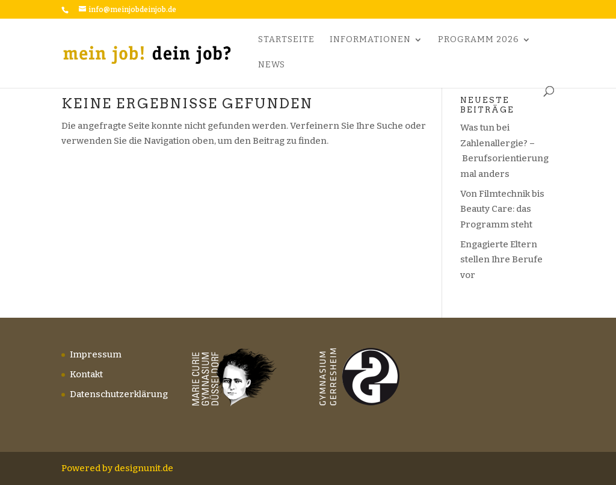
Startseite (286, 40)
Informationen (370, 40)
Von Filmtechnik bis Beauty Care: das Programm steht (502, 209)
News (271, 65)
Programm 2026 (478, 40)
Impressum (96, 354)
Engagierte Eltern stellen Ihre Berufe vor (501, 259)
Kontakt (86, 374)
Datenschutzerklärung (119, 394)
